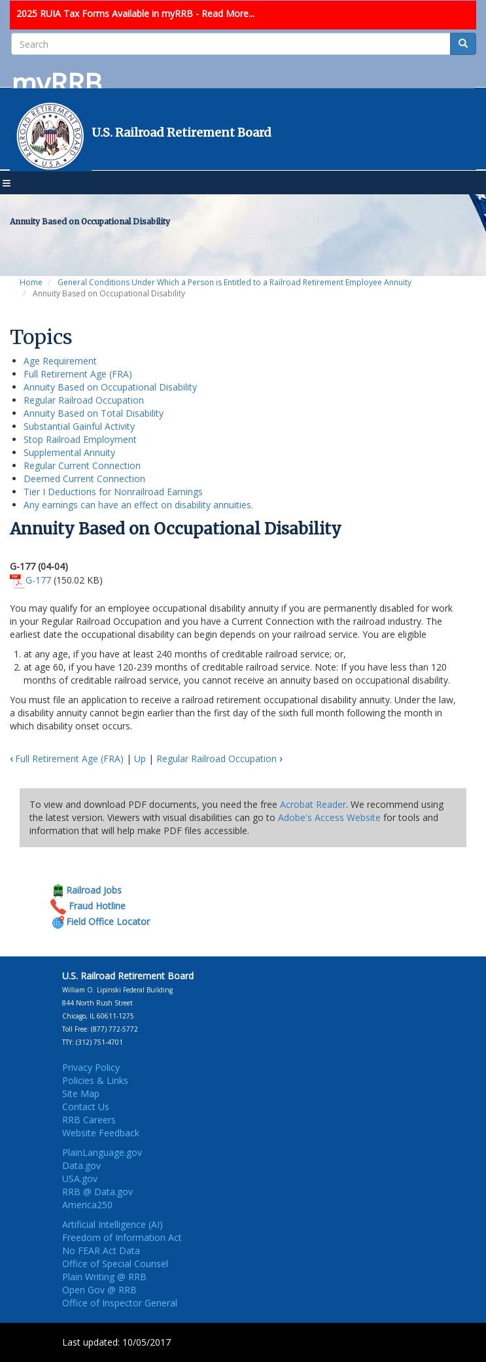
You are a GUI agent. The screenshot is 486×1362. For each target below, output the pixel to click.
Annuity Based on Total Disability (94, 413)
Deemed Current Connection (84, 478)
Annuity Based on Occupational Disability (110, 387)
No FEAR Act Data (101, 1250)
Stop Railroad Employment (80, 439)
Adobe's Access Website (329, 817)
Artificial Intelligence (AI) (112, 1224)
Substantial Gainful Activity (79, 426)
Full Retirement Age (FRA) (78, 374)
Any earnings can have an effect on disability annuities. (138, 504)
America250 (87, 1204)
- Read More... (225, 13)
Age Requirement (60, 361)
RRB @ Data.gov (97, 1191)
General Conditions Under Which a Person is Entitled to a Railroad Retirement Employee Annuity (234, 282)
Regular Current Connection (82, 465)
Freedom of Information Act (122, 1237)
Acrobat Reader (313, 804)
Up (140, 758)
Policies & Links (95, 1080)
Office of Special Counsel (115, 1263)
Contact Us (85, 1106)
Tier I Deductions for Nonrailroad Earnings (113, 491)
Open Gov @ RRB (99, 1289)
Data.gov (81, 1165)
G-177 (38, 580)
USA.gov (79, 1178)
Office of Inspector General (119, 1303)
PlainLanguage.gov (102, 1152)
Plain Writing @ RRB (104, 1276)
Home (31, 282)
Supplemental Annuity (69, 452)
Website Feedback (100, 1132)
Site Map (80, 1093)
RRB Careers (89, 1119)
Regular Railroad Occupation (84, 400)
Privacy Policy (91, 1067)
